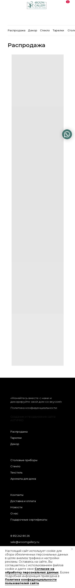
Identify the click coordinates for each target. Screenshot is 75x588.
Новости (16, 507)
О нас (14, 513)
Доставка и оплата (23, 501)
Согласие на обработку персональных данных (32, 570)
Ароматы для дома (23, 478)
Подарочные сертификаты (28, 519)
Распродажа (19, 431)
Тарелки (16, 437)
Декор (14, 444)
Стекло (15, 466)
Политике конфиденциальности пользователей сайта (31, 581)
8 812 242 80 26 (20, 535)
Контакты (16, 494)
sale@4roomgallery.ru (24, 542)
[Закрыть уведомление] (72, 549)
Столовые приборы (23, 460)
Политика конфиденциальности (33, 408)
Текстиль (16, 472)
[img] (67, 134)
